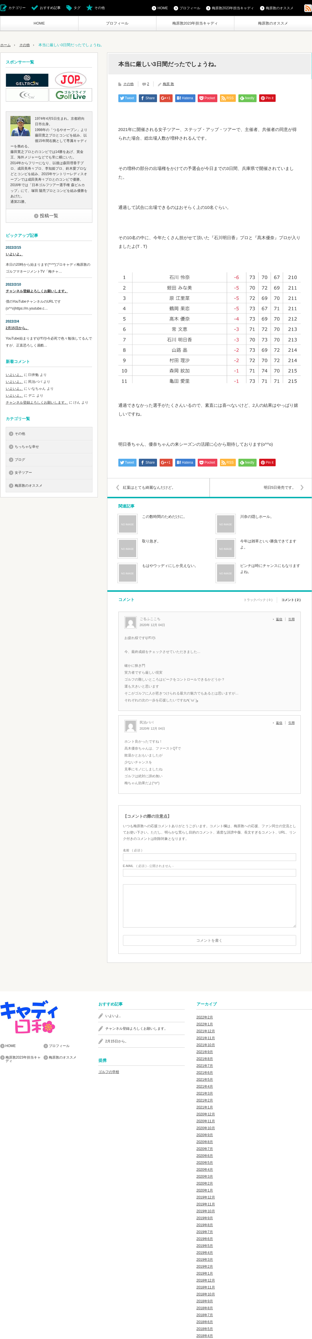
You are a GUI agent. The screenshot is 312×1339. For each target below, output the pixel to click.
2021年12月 (206, 1031)
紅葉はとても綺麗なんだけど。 (151, 487)
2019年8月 (205, 1225)
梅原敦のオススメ (273, 23)
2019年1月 (205, 1273)
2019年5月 (205, 1246)
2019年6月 (205, 1239)
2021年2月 (205, 1100)
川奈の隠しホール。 (257, 516)
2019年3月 (205, 1260)
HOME (39, 23)
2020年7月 (205, 1149)
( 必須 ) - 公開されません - (148, 866)
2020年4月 (205, 1170)
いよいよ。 (14, 254)
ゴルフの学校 (108, 1072)
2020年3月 (205, 1177)
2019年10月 (206, 1211)
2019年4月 (205, 1253)
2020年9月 (205, 1135)
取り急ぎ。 (151, 541)
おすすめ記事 (50, 8)
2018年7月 (205, 1315)
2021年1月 (205, 1107)
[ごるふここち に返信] (280, 619)
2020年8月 (205, 1142)
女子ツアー (23, 473)
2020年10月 (206, 1128)
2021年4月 (205, 1087)
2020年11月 (206, 1121)
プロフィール (117, 23)
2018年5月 (205, 1329)
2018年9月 (205, 1301)
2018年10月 (206, 1294)
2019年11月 (206, 1204)
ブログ (20, 460)
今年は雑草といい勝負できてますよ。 (268, 544)
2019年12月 (206, 1197)
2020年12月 (206, 1114)
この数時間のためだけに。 (164, 516)
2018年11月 (206, 1287)
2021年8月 (205, 1059)
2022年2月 (205, 1017)
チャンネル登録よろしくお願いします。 (37, 291)
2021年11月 (206, 1038)
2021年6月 (205, 1073)
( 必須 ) (132, 850)
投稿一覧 (49, 215)
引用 (291, 619)
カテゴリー (17, 8)
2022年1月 (205, 1024)
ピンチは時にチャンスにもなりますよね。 (270, 568)
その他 (99, 8)
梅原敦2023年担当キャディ (195, 23)
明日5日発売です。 (278, 487)
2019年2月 (205, 1267)
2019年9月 (205, 1218)
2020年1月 (205, 1190)
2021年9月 (205, 1052)
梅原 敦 (168, 84)
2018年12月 (206, 1280)
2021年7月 (205, 1066)
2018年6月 (205, 1322)
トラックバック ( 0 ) (258, 598)
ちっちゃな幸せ (27, 447)
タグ (77, 8)
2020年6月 (205, 1156)
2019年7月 (205, 1232)
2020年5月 (205, 1163)
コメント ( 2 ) (291, 598)
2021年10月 (206, 1045)
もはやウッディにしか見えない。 (170, 565)
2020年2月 (205, 1183)
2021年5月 (205, 1080)
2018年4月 (205, 1336)
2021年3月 (205, 1093)
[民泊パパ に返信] (280, 722)
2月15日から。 (17, 328)
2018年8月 (205, 1308)
